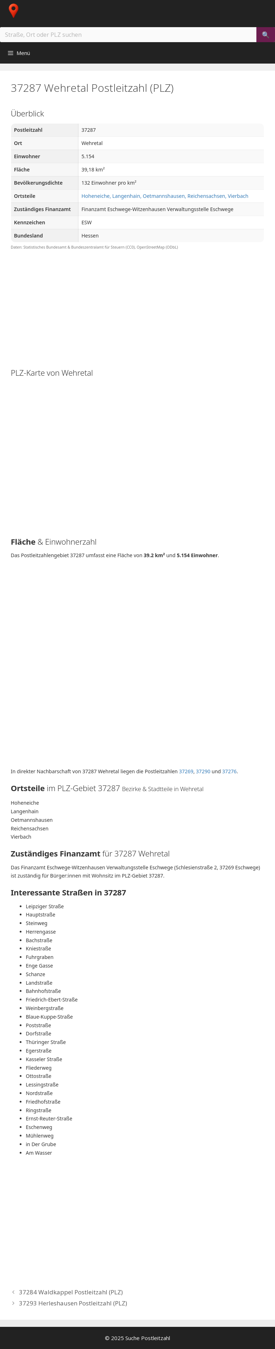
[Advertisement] (137, 309)
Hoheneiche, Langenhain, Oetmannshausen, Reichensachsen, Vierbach (164, 196)
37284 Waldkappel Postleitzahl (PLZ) (71, 1292)
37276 (229, 771)
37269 (186, 771)
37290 (203, 771)
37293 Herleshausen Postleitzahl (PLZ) (73, 1303)
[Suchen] (265, 34)
